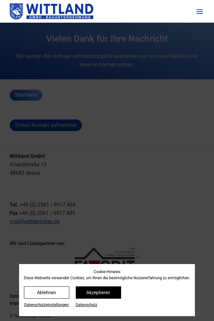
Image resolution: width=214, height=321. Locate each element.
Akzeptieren (98, 292)
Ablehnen (46, 292)
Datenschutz (86, 305)
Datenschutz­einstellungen (46, 305)
